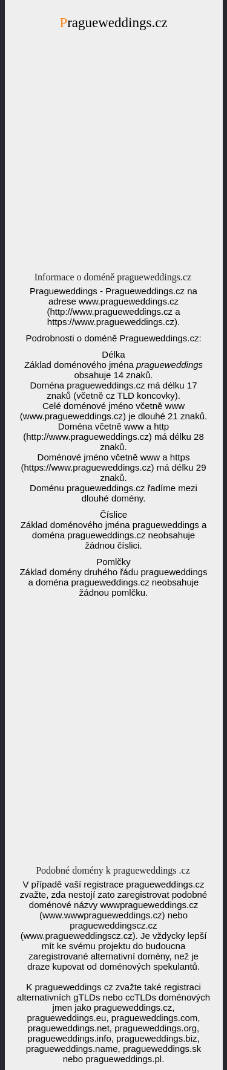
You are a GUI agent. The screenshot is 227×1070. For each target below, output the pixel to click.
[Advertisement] (113, 154)
